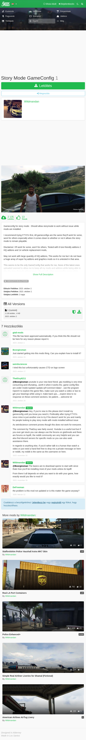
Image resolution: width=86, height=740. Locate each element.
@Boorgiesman (20, 382)
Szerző (29, 408)
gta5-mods (18, 332)
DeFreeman (18, 487)
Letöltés (43, 86)
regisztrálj (56, 502)
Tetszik (24, 219)
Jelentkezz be (39, 502)
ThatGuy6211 (19, 378)
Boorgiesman (19, 350)
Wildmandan (31, 101)
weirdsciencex (20, 364)
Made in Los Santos (10, 735)
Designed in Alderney (11, 732)
